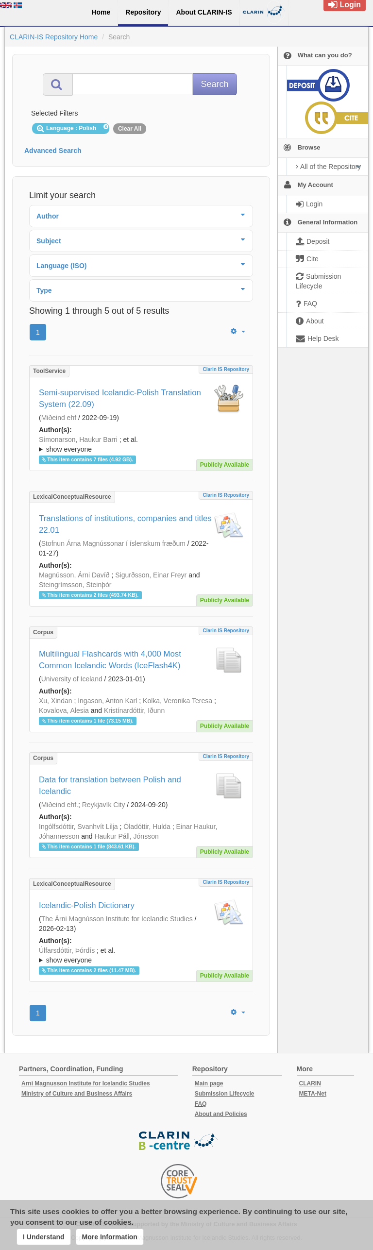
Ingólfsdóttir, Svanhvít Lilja (78, 826)
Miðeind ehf (58, 418)
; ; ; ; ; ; (141, 955)
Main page (209, 1083)
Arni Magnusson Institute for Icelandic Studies (85, 1083)
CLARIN (310, 1083)
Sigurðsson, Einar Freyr (150, 575)
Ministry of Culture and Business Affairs (76, 1093)
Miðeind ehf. (59, 805)
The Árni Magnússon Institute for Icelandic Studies (117, 919)
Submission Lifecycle (224, 1093)
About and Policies (221, 1114)
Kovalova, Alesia (64, 710)
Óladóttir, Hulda (146, 826)
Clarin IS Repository (226, 369)
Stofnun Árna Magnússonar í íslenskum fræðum (113, 543)
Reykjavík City (103, 805)
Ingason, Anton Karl (107, 701)
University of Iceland (71, 679)
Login (344, 4)
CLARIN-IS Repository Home (54, 37)
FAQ (201, 1103)
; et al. (141, 445)
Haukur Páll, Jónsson (126, 836)
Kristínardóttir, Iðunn (134, 710)
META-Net (312, 1093)
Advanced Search (53, 150)
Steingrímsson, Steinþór (75, 585)
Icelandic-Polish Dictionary (87, 905)
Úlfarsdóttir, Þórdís (67, 950)
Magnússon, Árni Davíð (74, 575)
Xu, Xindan (55, 701)
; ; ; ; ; (141, 444)
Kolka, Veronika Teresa (177, 701)
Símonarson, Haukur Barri (78, 439)
